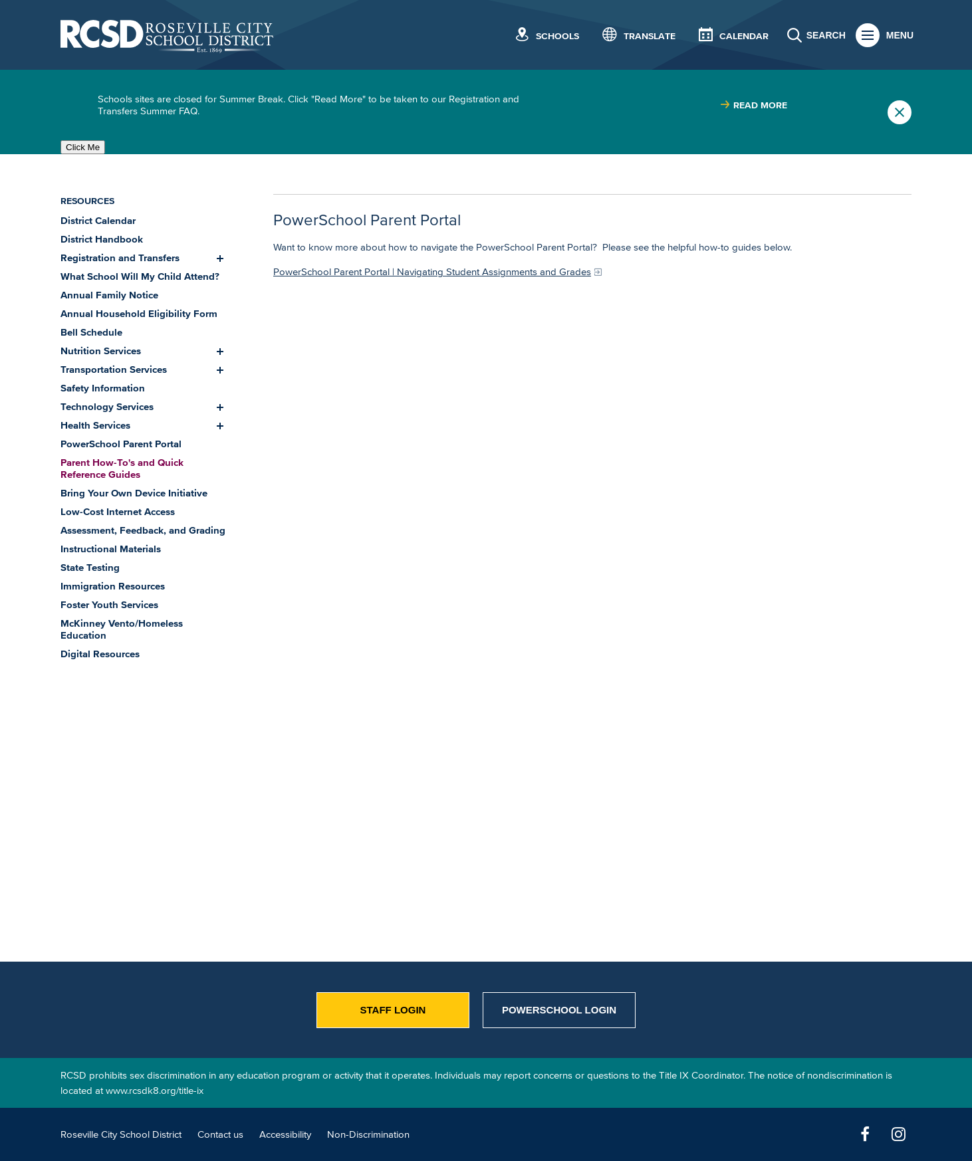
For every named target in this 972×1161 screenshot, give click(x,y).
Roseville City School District (121, 1134)
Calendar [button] (744, 36)
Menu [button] (899, 35)
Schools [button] (557, 36)
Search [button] (826, 35)
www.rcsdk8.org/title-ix (154, 1090)
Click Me (83, 147)
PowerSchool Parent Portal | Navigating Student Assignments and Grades (432, 271)
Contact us (220, 1134)
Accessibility (285, 1134)
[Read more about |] (753, 105)
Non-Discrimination (368, 1134)
